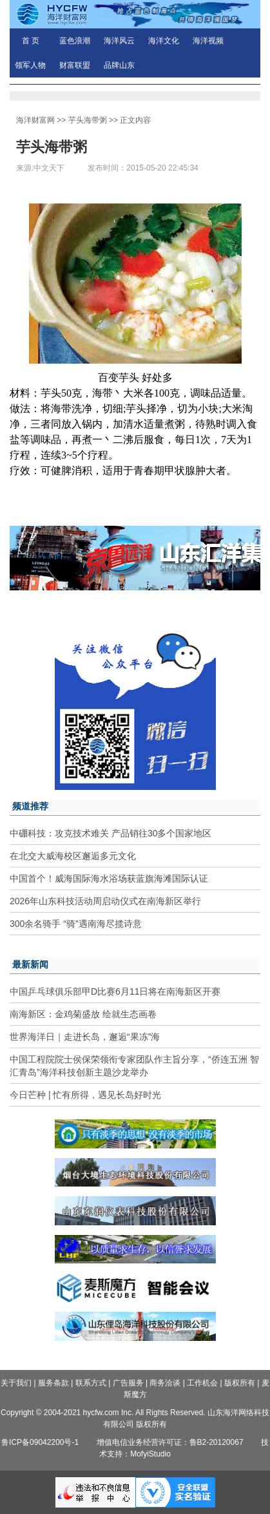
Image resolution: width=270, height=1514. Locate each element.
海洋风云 (119, 40)
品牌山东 (119, 65)
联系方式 (90, 1382)
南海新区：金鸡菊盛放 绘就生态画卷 (83, 1014)
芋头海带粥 (87, 120)
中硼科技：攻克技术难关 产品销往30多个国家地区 (110, 833)
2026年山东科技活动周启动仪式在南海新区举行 (105, 901)
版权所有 (239, 1382)
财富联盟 (74, 65)
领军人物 (30, 65)
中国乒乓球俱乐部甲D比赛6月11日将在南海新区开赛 (115, 991)
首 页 (30, 40)
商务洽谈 (164, 1382)
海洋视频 (208, 40)
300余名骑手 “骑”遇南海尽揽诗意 (76, 923)
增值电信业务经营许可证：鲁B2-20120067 (170, 1442)
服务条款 (53, 1382)
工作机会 (202, 1382)
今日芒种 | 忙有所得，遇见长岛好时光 (85, 1095)
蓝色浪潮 (74, 40)
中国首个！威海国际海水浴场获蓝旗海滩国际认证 (109, 878)
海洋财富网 (35, 120)
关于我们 (16, 1382)
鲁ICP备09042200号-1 (40, 1442)
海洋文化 (163, 40)
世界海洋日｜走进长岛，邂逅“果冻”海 (85, 1037)
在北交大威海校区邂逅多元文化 (73, 856)
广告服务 (128, 1382)
